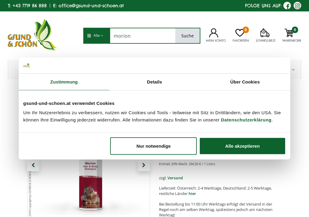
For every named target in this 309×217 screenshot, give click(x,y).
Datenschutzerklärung (246, 119)
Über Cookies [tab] (245, 81)
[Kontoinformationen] (213, 32)
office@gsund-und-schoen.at (91, 5)
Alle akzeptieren (242, 146)
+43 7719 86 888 (30, 5)
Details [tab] (154, 81)
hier (192, 193)
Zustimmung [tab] (64, 81)
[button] (96, 36)
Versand (175, 178)
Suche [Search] (187, 36)
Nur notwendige (153, 146)
